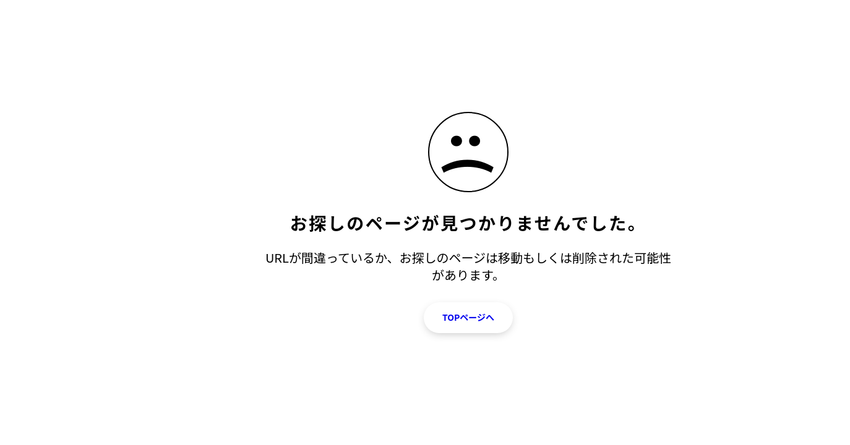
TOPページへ (468, 317)
